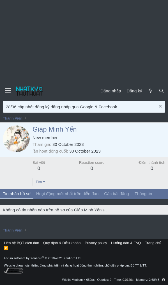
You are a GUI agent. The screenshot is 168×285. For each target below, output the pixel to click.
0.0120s (128, 279)
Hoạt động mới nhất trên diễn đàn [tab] (67, 193)
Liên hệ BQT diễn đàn (21, 243)
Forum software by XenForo (42, 258)
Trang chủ (153, 243)
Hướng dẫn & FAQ (126, 243)
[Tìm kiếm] (161, 91)
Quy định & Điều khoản (61, 243)
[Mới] (150, 91)
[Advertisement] (84, 42)
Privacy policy (96, 243)
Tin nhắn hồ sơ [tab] (17, 193)
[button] (163, 279)
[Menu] (7, 91)
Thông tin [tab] (143, 193)
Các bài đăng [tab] (116, 193)
